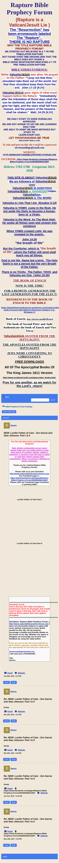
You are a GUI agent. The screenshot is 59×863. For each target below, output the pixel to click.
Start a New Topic (9, 412)
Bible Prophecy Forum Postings (17, 407)
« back (5, 856)
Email (9, 673)
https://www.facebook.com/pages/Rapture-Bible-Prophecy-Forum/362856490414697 (29, 479)
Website (21, 673)
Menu (6, 397)
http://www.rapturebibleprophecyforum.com (29, 474)
